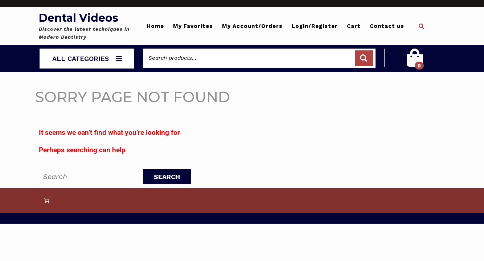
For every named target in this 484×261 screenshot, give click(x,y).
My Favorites (193, 26)
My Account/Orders (252, 26)
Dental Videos (78, 18)
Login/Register (315, 26)
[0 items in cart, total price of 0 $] (46, 200)
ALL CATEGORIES (87, 58)
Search (364, 58)
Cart (354, 26)
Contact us (387, 26)
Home (155, 26)
